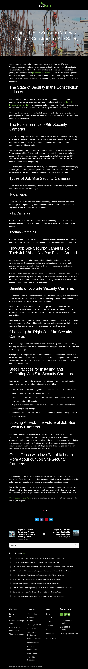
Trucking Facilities (34, 624)
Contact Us (49, 633)
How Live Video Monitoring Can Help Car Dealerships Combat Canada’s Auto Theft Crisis (43, 588)
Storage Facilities (34, 639)
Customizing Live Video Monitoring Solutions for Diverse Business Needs (37, 592)
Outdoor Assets (33, 643)
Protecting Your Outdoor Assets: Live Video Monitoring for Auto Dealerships (38, 558)
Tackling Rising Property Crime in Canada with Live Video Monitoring (36, 583)
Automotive (31, 628)
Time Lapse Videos (16, 634)
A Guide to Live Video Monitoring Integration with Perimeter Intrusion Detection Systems (42, 571)
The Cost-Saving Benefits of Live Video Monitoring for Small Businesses (37, 579)
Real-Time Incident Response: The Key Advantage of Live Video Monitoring (38, 596)
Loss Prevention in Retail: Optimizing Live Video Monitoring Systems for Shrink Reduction (43, 567)
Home (47, 614)
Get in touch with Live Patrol (20, 498)
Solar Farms (32, 653)
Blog (47, 629)
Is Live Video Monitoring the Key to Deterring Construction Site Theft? (36, 562)
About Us (49, 618)
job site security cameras (41, 73)
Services (48, 622)
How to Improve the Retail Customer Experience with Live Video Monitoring (38, 575)
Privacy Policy (50, 639)
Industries (49, 625)
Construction (32, 614)
